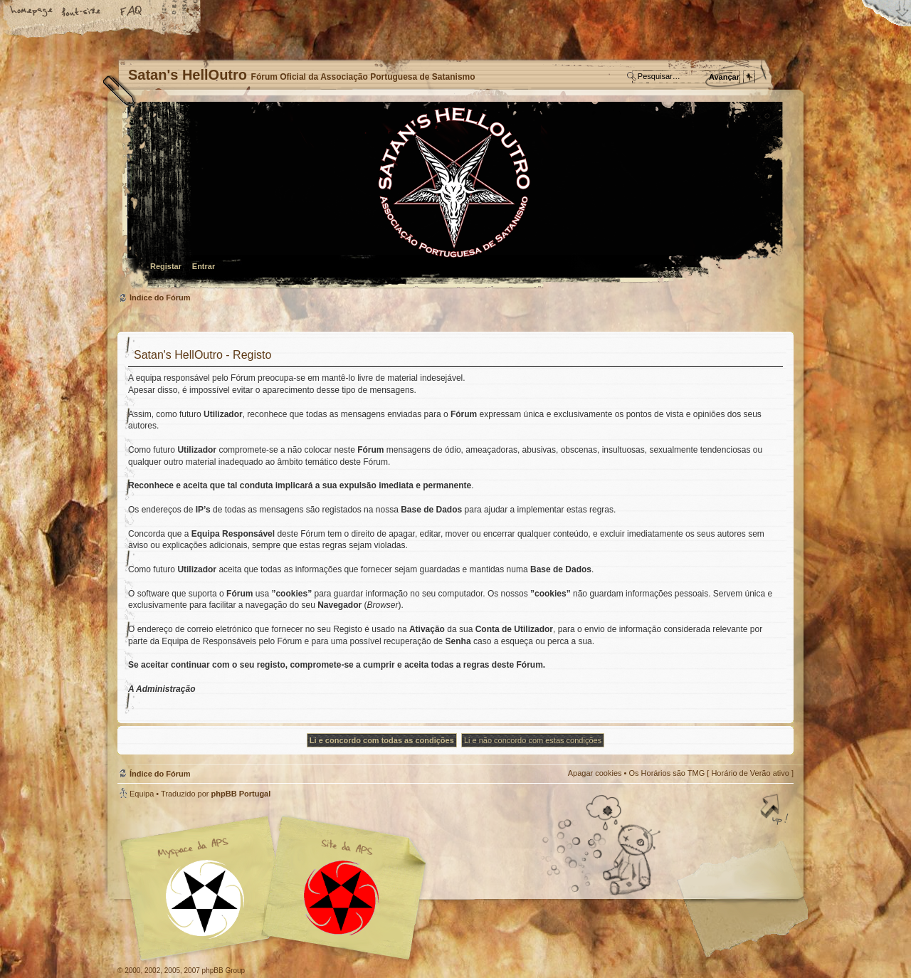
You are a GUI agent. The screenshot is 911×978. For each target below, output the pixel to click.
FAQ (132, 12)
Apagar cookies (595, 773)
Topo (776, 811)
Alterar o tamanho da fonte (82, 12)
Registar (165, 266)
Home (32, 12)
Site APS (341, 898)
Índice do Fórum (453, 196)
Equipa (142, 793)
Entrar (203, 266)
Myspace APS (277, 888)
